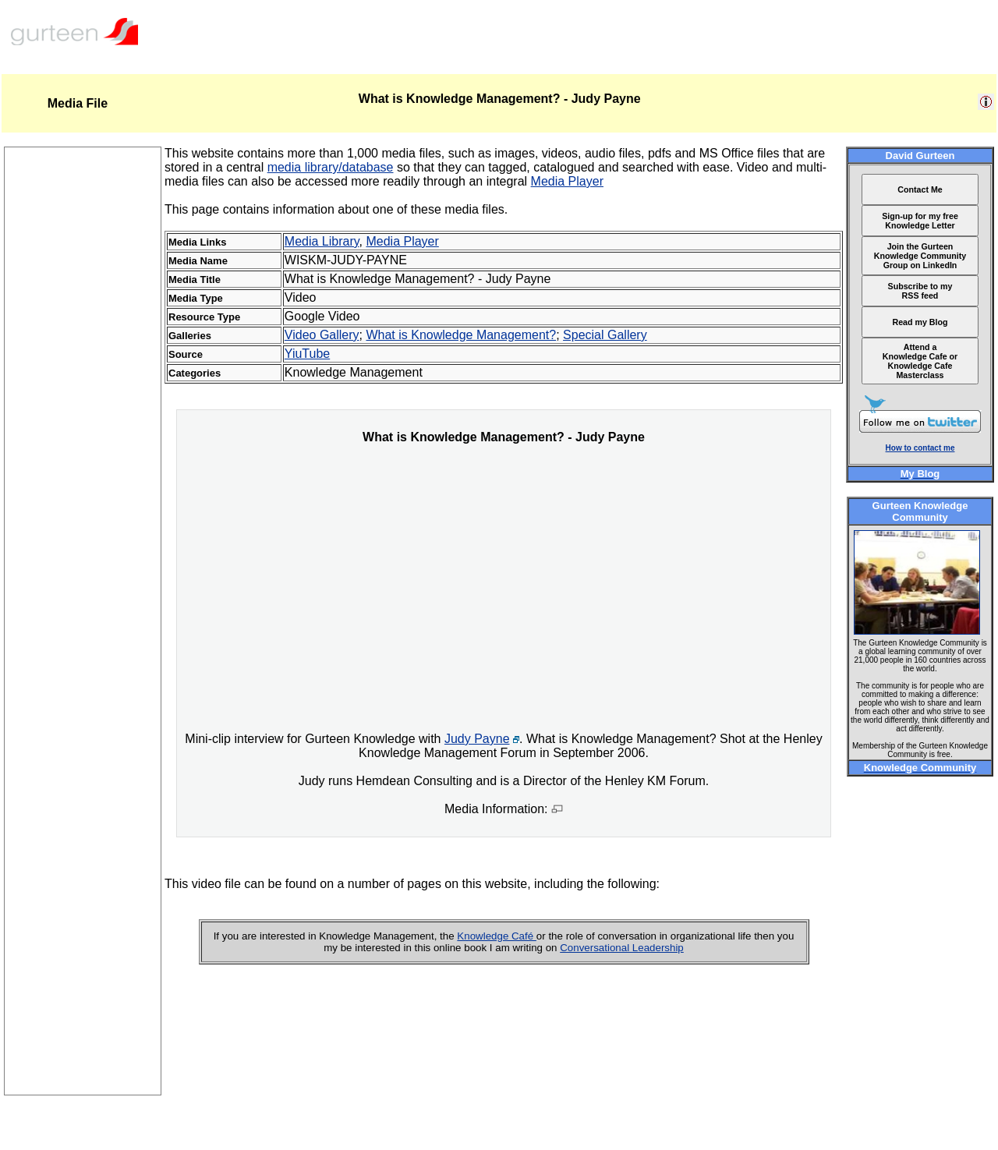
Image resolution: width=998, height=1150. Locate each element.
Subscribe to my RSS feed (920, 290)
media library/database (330, 167)
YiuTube (307, 353)
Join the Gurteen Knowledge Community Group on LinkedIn (920, 256)
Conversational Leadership (622, 948)
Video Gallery (322, 334)
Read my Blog (919, 322)
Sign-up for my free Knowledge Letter (920, 220)
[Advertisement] (82, 861)
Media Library (322, 241)
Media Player (567, 181)
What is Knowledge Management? (461, 334)
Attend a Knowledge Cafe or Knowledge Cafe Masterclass (920, 361)
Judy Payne (477, 738)
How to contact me (920, 448)
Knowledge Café (496, 936)
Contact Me (919, 189)
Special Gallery (605, 334)
